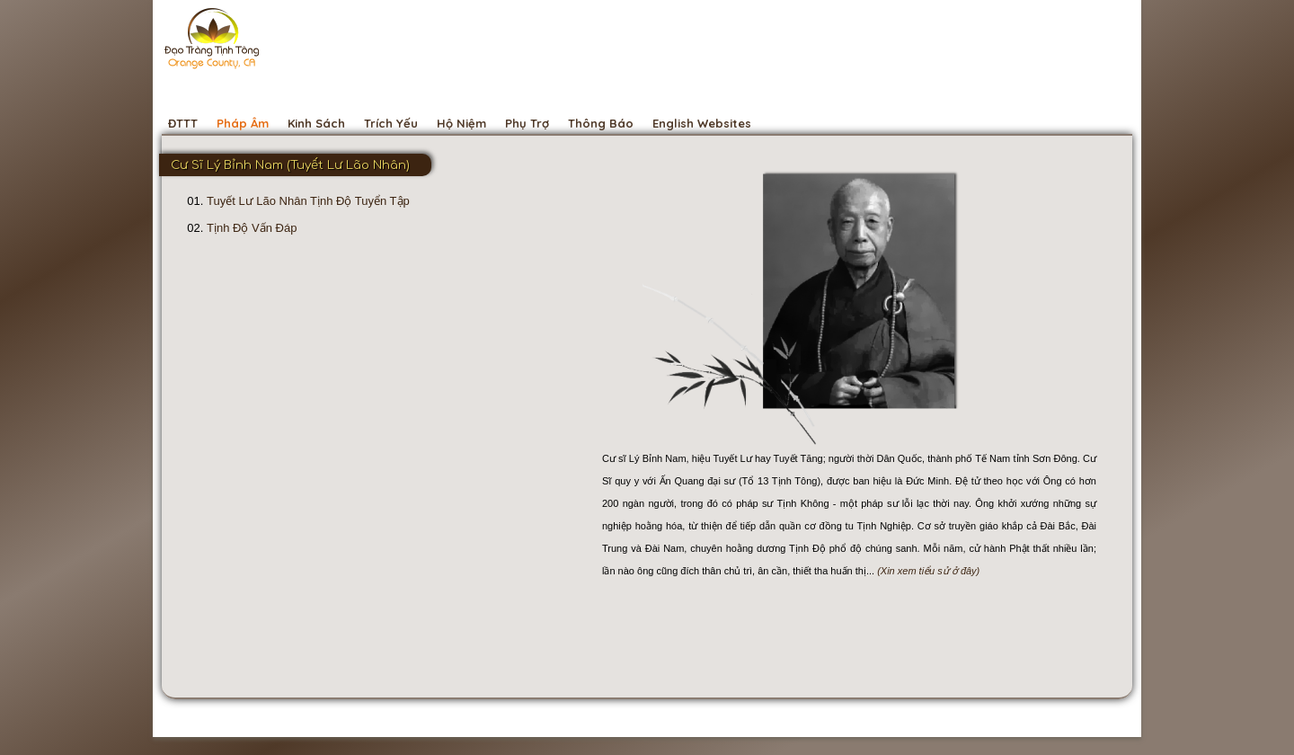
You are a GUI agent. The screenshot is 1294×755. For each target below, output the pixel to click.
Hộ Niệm (461, 123)
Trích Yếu (391, 123)
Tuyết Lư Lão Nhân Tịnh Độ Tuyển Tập (308, 201)
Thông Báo (601, 123)
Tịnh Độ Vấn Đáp (252, 228)
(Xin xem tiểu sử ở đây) (928, 570)
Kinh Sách (316, 123)
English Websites (701, 123)
